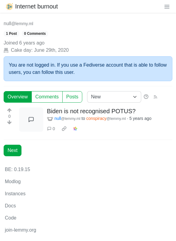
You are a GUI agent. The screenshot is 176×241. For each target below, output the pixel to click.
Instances (15, 193)
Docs (10, 205)
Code (10, 217)
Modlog (13, 181)
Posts (72, 96)
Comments (47, 96)
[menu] (167, 6)
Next (13, 150)
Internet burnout (31, 6)
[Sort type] (114, 97)
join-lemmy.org (20, 230)
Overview (18, 96)
